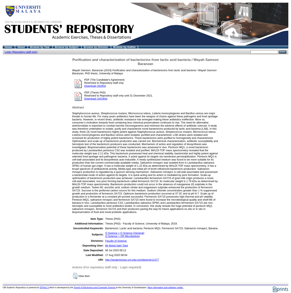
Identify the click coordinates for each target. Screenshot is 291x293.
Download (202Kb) (95, 85)
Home (9, 47)
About (21, 47)
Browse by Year (40, 47)
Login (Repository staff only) (21, 51)
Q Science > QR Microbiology (122, 236)
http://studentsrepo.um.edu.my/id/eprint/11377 (132, 259)
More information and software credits (165, 287)
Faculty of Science (116, 240)
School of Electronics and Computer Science (95, 287)
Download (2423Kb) (95, 98)
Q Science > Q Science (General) (124, 233)
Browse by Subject (67, 47)
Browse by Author (124, 47)
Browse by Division (96, 47)
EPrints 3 (44, 287)
